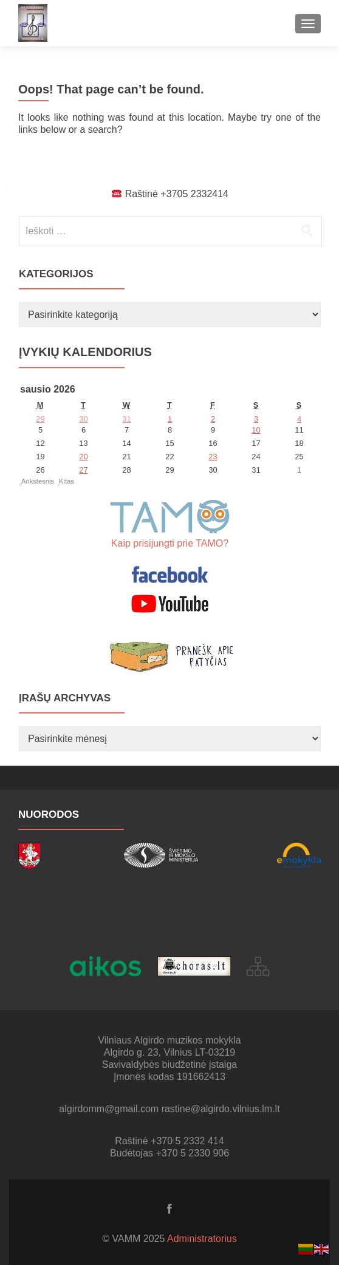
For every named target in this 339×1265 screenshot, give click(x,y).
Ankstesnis (37, 481)
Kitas (66, 481)
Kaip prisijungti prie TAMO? (169, 543)
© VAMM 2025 (134, 1238)
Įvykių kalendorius (85, 352)
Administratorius (202, 1238)
